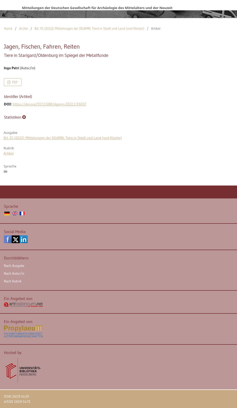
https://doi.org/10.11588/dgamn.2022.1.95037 (49, 104)
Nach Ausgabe (14, 266)
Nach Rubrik (12, 281)
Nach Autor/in (14, 273)
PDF (14, 82)
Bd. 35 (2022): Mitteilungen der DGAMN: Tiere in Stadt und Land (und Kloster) (89, 28)
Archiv (23, 28)
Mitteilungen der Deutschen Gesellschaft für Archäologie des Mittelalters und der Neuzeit (97, 7)
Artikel (9, 153)
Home (8, 28)
